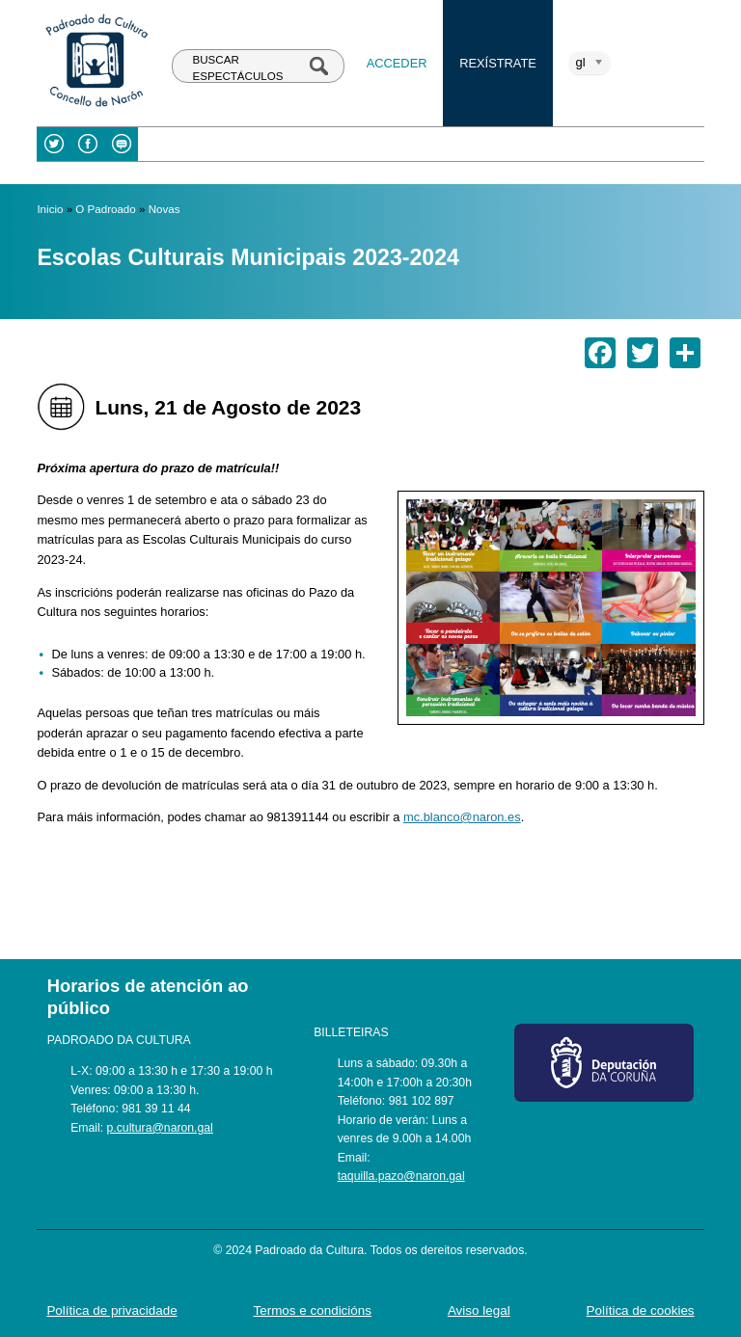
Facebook (87, 144)
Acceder (397, 63)
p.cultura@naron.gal (160, 1128)
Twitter (53, 144)
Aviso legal (479, 1310)
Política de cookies (641, 1310)
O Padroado (105, 209)
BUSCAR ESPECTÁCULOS (238, 68)
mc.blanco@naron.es (462, 817)
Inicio (50, 209)
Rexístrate (497, 63)
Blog (121, 144)
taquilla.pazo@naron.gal (401, 1176)
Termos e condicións (313, 1310)
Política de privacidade (111, 1310)
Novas (164, 209)
